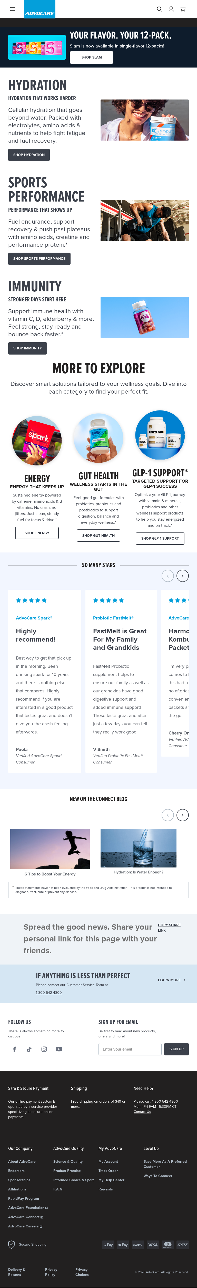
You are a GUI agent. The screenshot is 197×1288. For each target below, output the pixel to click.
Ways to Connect (158, 1176)
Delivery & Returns (16, 1272)
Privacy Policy (51, 1272)
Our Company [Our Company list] (20, 1149)
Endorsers (16, 1171)
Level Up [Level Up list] (151, 1149)
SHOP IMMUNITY (27, 348)
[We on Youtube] (59, 1049)
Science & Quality (68, 1161)
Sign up (177, 1049)
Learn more (169, 980)
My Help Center (111, 1180)
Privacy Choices (82, 1272)
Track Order (108, 1171)
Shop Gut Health (98, 535)
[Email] (130, 1049)
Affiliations (17, 1189)
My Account (108, 1161)
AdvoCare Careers (25, 1226)
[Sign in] (171, 18)
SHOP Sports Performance (39, 258)
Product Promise (67, 1171)
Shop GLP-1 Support (160, 538)
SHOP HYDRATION (29, 155)
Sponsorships (19, 1180)
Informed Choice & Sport (73, 1180)
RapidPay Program (23, 1198)
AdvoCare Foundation (28, 1208)
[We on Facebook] (14, 1049)
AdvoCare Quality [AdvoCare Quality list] (68, 1149)
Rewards (105, 1189)
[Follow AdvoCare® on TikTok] (29, 1049)
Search (159, 18)
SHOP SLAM (92, 57)
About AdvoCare (22, 1161)
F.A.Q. (58, 1189)
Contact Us (142, 1112)
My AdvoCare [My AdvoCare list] (110, 1149)
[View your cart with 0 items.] (183, 18)
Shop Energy (37, 533)
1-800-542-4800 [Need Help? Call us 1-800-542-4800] (49, 992)
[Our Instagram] (44, 1049)
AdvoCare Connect (25, 1217)
